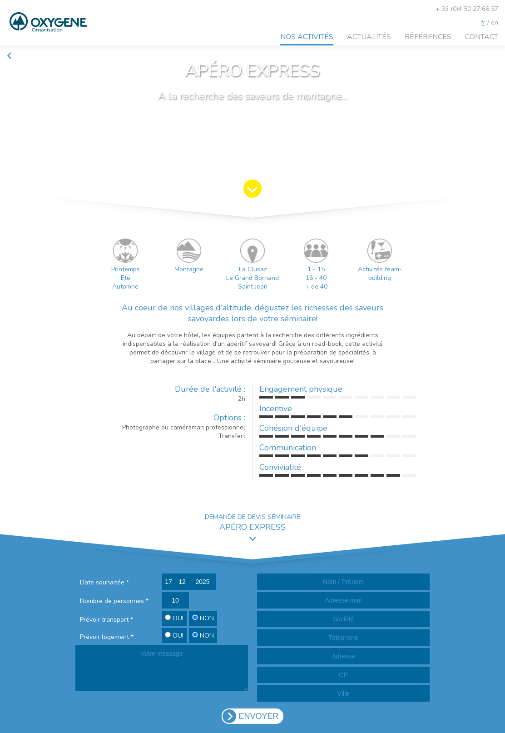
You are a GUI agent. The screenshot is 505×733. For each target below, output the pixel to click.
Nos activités (306, 37)
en (494, 22)
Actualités (369, 37)
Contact (481, 37)
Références (428, 37)
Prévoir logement (107, 637)
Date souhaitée (104, 582)
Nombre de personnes (114, 601)
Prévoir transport (106, 619)
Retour (21, 55)
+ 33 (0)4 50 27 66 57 (467, 9)
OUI (174, 618)
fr (483, 22)
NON (203, 618)
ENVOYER (258, 716)
